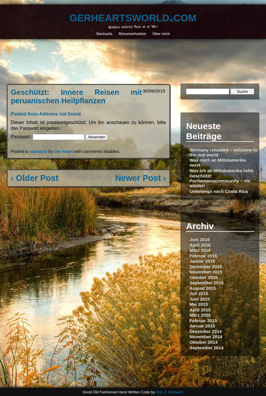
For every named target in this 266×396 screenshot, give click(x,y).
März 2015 (200, 315)
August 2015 (202, 288)
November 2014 (205, 336)
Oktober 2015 (203, 277)
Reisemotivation (132, 34)
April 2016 (200, 245)
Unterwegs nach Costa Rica (218, 191)
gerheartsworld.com (133, 16)
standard (38, 151)
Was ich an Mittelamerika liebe (221, 170)
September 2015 (206, 282)
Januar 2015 (202, 325)
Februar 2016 (203, 255)
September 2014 (206, 347)
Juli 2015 (198, 293)
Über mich (161, 34)
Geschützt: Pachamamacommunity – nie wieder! (220, 180)
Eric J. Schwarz (169, 392)
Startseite (104, 34)
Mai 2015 (198, 304)
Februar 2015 (203, 320)
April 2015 (200, 309)
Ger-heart (63, 151)
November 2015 (205, 271)
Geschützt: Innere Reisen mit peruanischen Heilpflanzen (76, 96)
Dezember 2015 (205, 266)
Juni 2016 (199, 239)
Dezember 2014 (205, 331)
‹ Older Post (34, 178)
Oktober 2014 (203, 342)
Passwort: (47, 136)
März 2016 (200, 250)
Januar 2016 (202, 261)
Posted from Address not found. (46, 113)
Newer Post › (140, 178)
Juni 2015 (199, 298)
